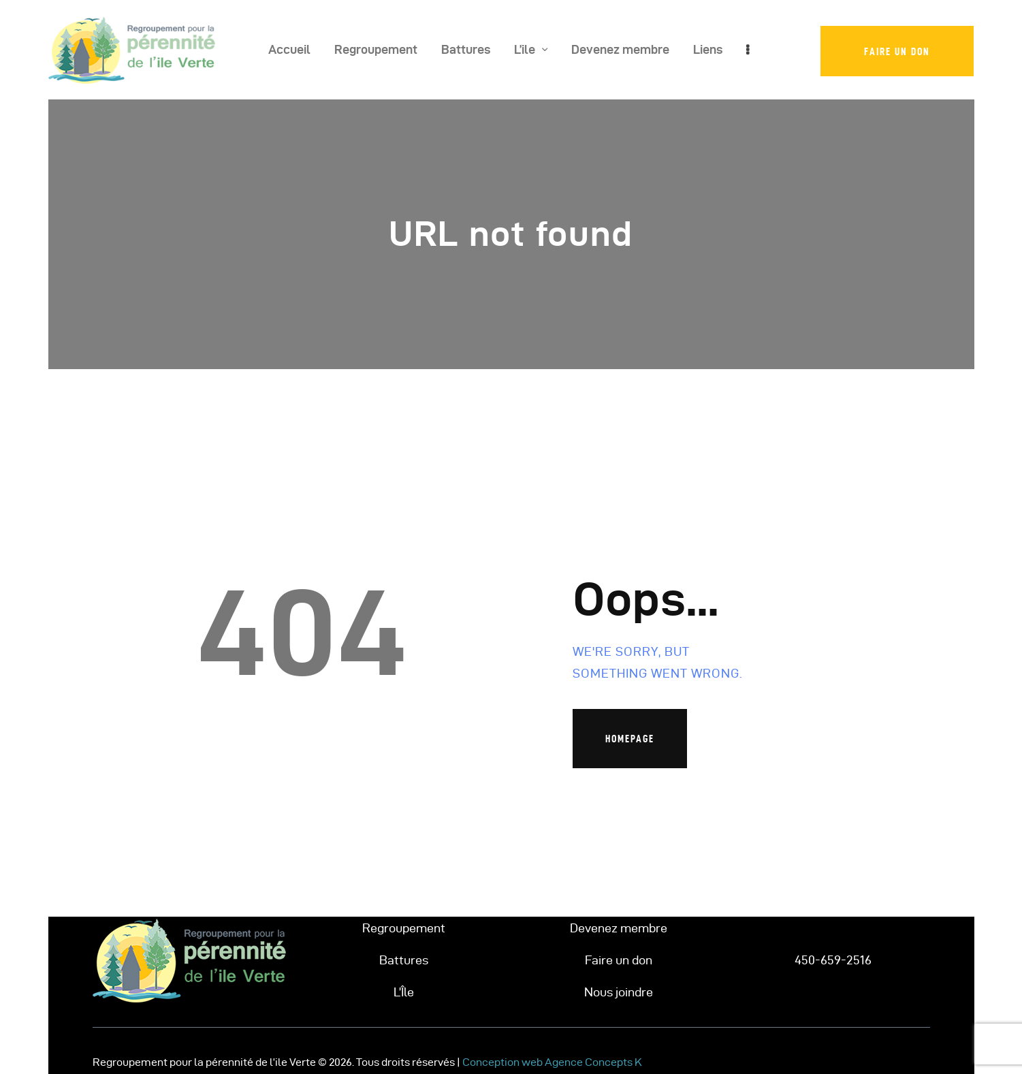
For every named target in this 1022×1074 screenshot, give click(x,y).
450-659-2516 (833, 959)
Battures (403, 959)
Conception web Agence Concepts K (552, 1062)
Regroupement (403, 927)
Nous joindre (618, 991)
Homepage (629, 738)
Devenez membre (618, 927)
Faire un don (618, 959)
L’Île (404, 991)
